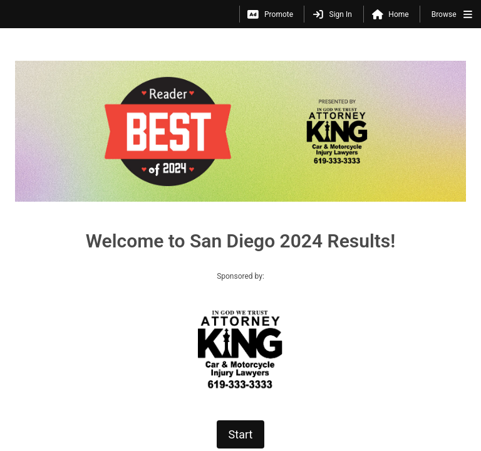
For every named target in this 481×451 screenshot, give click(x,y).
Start (241, 321)
